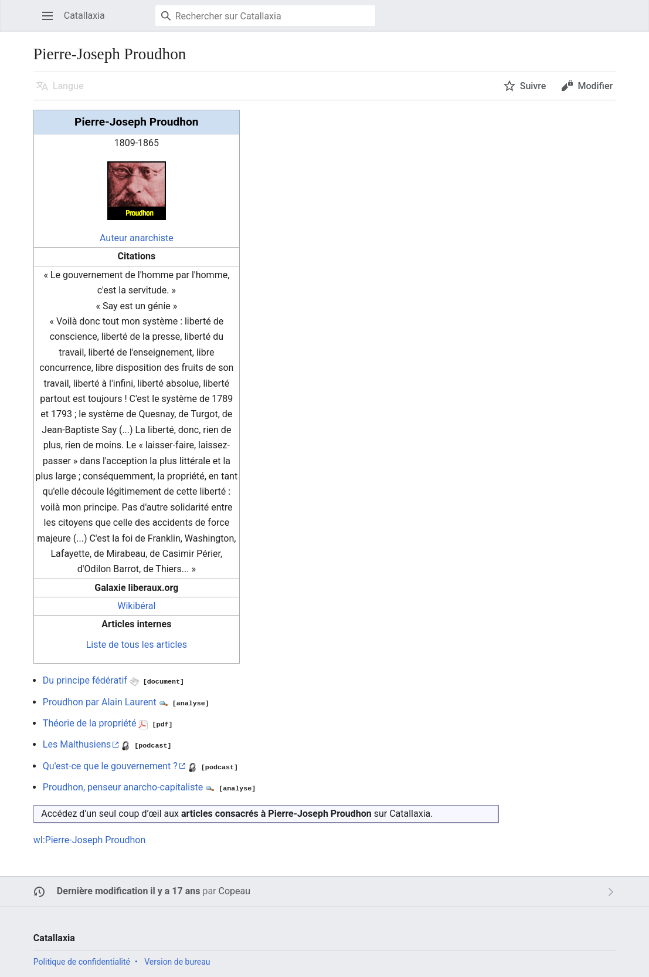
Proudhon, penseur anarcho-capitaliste (123, 787)
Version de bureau (177, 961)
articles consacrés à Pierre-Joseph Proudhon (276, 813)
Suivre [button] (533, 86)
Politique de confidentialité (81, 961)
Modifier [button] (595, 86)
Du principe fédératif (85, 680)
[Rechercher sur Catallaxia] (265, 15)
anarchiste (152, 238)
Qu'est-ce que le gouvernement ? (110, 766)
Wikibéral (136, 605)
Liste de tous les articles (136, 644)
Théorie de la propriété (90, 723)
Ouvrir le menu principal (51, 21)
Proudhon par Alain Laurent (100, 702)
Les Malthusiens (77, 744)
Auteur (113, 238)
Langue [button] (68, 86)
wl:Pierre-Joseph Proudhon (89, 840)
